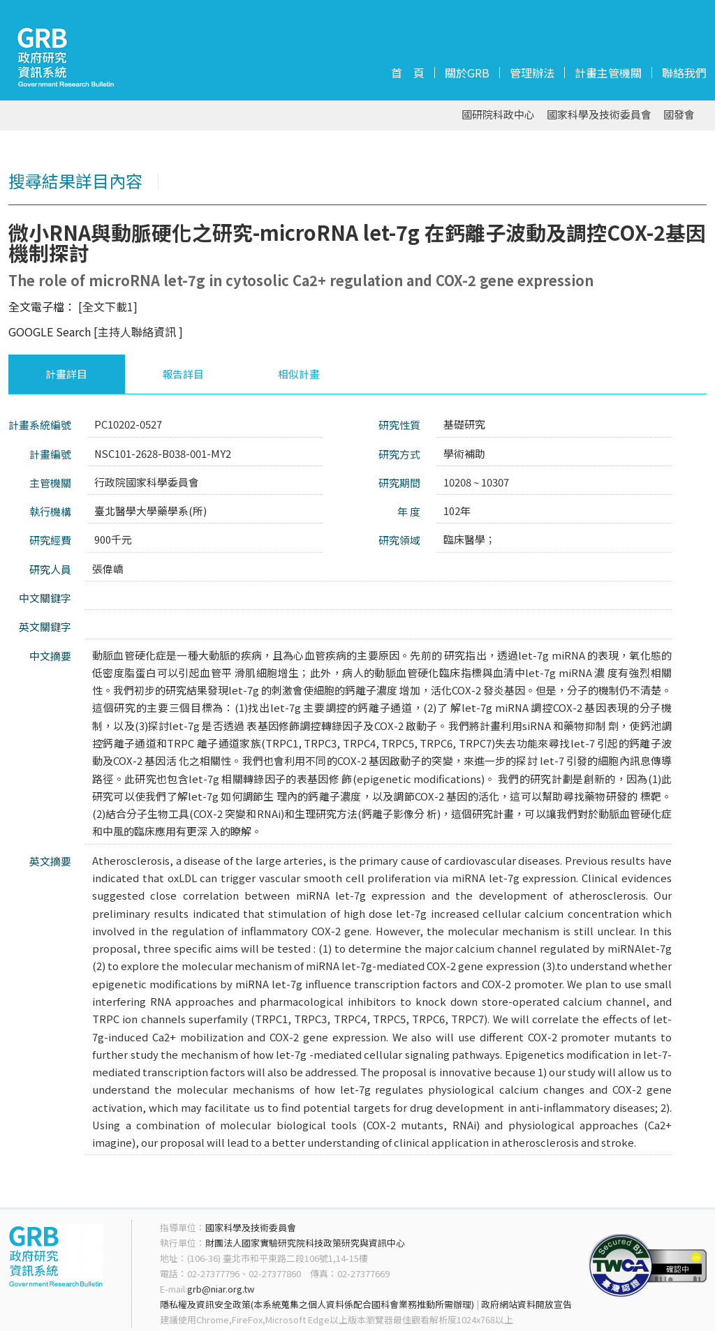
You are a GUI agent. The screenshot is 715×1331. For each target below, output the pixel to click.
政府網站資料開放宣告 (526, 1304)
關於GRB (467, 72)
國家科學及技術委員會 (599, 115)
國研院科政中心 (498, 115)
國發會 (679, 115)
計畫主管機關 (608, 72)
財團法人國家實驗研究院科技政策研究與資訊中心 (305, 1242)
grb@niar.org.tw (220, 1288)
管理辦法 (532, 72)
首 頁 (408, 72)
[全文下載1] (108, 306)
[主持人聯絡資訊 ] (138, 331)
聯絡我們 (684, 72)
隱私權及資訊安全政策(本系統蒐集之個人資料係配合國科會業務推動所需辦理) (317, 1304)
